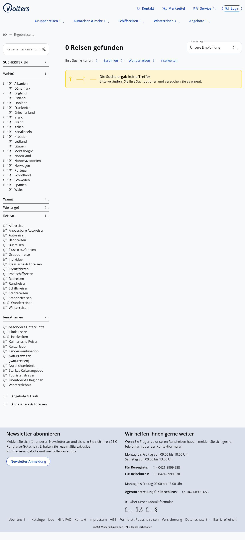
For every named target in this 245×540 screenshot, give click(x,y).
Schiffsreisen (128, 21)
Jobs (51, 519)
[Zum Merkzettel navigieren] (174, 8)
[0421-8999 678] (167, 474)
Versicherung (172, 519)
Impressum (98, 519)
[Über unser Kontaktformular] (149, 501)
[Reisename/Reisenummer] (26, 49)
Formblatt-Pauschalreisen (139, 519)
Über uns (18, 519)
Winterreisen (163, 21)
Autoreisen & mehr (88, 21)
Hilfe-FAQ (64, 519)
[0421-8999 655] (195, 492)
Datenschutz (197, 519)
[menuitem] (5, 34)
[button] (145, 8)
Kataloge (38, 519)
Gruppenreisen (46, 21)
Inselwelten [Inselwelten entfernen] (168, 60)
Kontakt (80, 519)
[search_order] (214, 47)
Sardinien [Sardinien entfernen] (111, 60)
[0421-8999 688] (167, 467)
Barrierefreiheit (225, 519)
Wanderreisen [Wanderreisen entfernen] (139, 60)
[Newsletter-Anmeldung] (28, 461)
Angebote (196, 21)
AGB (113, 519)
